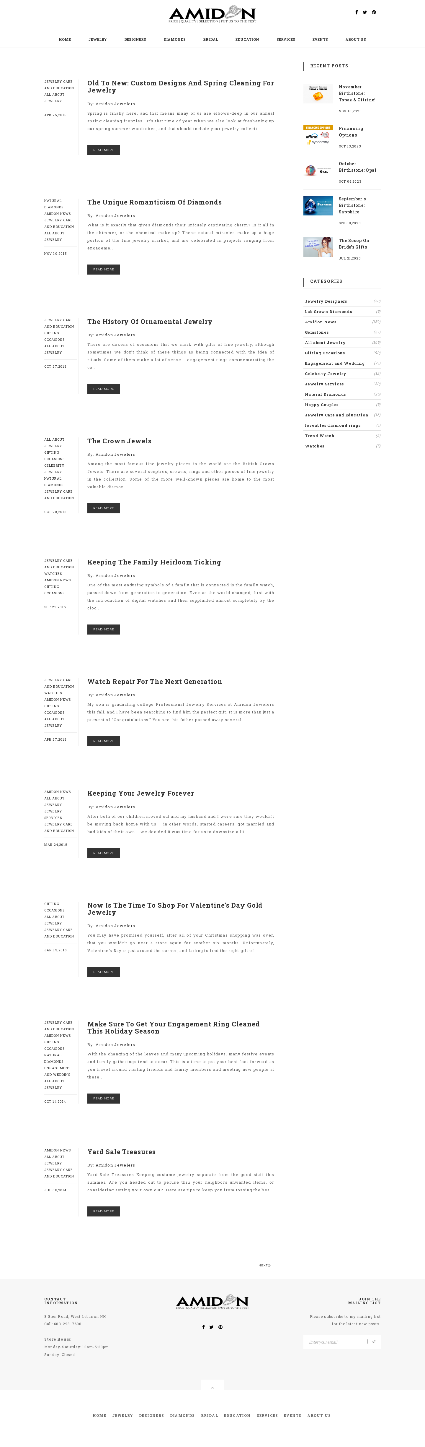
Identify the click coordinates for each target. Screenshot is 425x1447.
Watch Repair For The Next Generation (154, 681)
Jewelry (97, 39)
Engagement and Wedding (343, 362)
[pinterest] (374, 12)
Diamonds (175, 39)
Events (320, 39)
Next (265, 1265)
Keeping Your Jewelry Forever (140, 793)
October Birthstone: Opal (358, 167)
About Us (355, 39)
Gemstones (343, 331)
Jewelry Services (343, 383)
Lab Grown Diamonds (343, 311)
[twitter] (365, 12)
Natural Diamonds (343, 394)
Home (65, 39)
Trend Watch (343, 435)
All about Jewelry (343, 342)
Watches (53, 573)
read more (103, 150)
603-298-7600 (67, 1323)
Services (286, 39)
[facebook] (203, 1327)
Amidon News (57, 213)
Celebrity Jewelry (343, 373)
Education (247, 39)
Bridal (210, 39)
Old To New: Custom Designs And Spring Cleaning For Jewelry (180, 86)
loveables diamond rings (343, 425)
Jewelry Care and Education (343, 414)
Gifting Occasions (343, 352)
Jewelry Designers (343, 300)
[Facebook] (356, 12)
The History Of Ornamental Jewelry (150, 321)
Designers (135, 39)
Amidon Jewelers (115, 103)
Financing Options (351, 132)
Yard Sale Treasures (121, 1151)
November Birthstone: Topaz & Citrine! (357, 93)
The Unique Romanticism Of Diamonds (154, 202)
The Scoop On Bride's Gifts (354, 244)
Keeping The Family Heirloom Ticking (154, 562)
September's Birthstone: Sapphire (352, 205)
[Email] (342, 1342)
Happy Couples (343, 404)
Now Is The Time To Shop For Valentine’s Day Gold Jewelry (175, 908)
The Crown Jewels (119, 441)
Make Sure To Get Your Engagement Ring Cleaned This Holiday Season (173, 1027)
